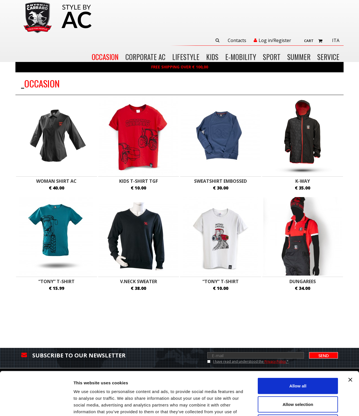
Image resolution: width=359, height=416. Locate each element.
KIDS (212, 57)
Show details (294, 405)
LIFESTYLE (185, 57)
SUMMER (298, 57)
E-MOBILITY (240, 57)
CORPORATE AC (145, 57)
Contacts (237, 40)
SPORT (271, 57)
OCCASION (105, 57)
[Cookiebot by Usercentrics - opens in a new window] (36, 405)
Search (217, 40)
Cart (309, 40)
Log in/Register (275, 40)
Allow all (298, 342)
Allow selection (297, 361)
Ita (335, 40)
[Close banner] (350, 336)
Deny (298, 379)
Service (328, 57)
